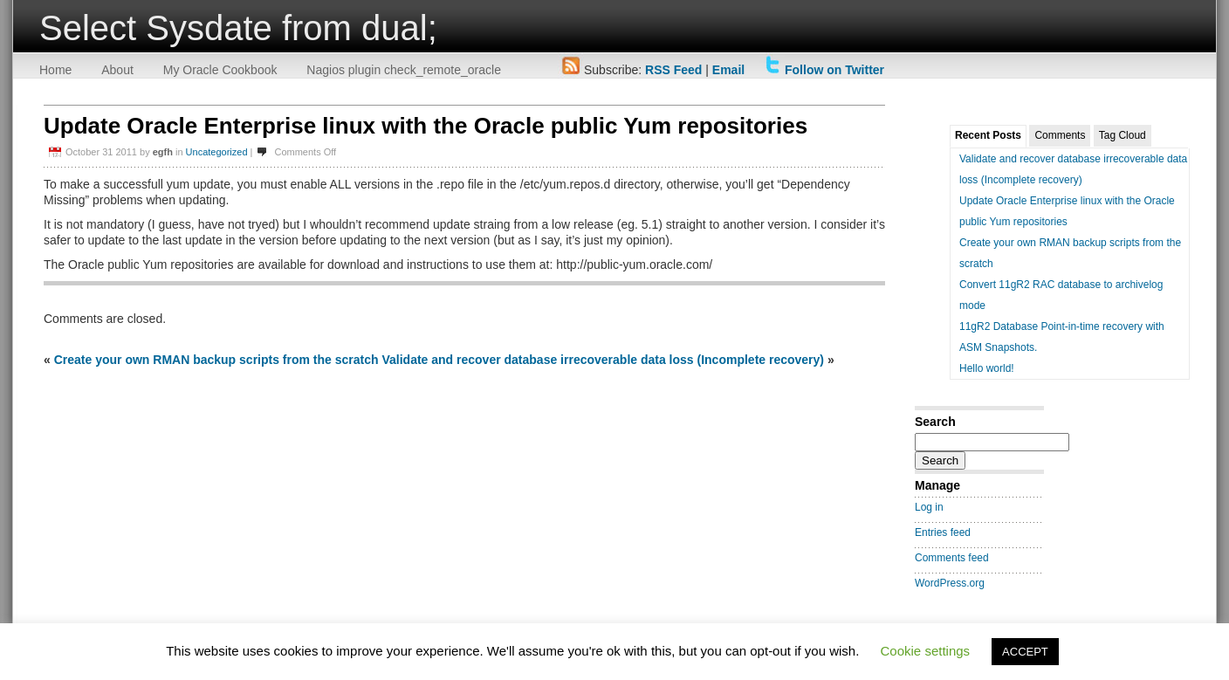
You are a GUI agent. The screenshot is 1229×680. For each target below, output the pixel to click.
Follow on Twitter (834, 70)
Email (728, 70)
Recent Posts (988, 135)
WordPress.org (950, 583)
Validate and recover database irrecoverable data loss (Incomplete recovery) (602, 360)
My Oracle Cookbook (220, 70)
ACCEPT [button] (1025, 651)
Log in (929, 507)
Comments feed (952, 558)
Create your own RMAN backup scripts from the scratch (216, 360)
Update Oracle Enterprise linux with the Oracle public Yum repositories (425, 126)
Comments (1059, 135)
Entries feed (943, 532)
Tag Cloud (1122, 135)
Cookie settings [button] (926, 650)
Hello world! (986, 368)
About (117, 70)
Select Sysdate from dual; (238, 28)
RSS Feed (673, 70)
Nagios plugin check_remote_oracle (403, 70)
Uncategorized (217, 152)
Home (55, 70)
